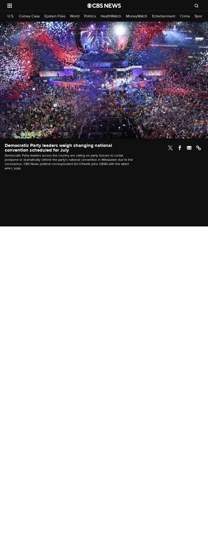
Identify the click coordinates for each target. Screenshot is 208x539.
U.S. (11, 16)
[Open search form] (196, 5)
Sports (200, 16)
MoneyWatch (136, 16)
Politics (90, 16)
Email (189, 147)
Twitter (170, 147)
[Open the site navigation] (40, 6)
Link (198, 147)
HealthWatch (111, 16)
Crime (185, 16)
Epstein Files (54, 16)
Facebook (179, 147)
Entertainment (163, 16)
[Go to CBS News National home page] (104, 5)
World (74, 16)
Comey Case (29, 16)
